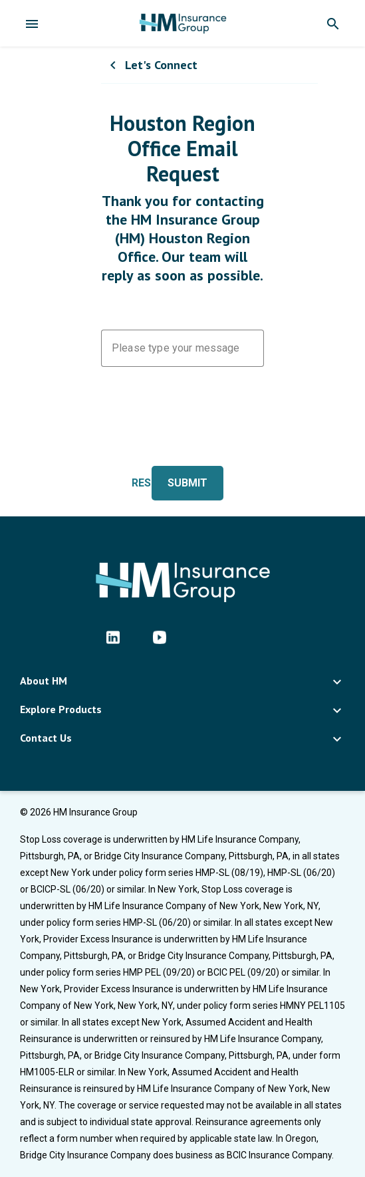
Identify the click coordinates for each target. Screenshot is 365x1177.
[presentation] (202, 424)
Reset (148, 483)
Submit (187, 483)
